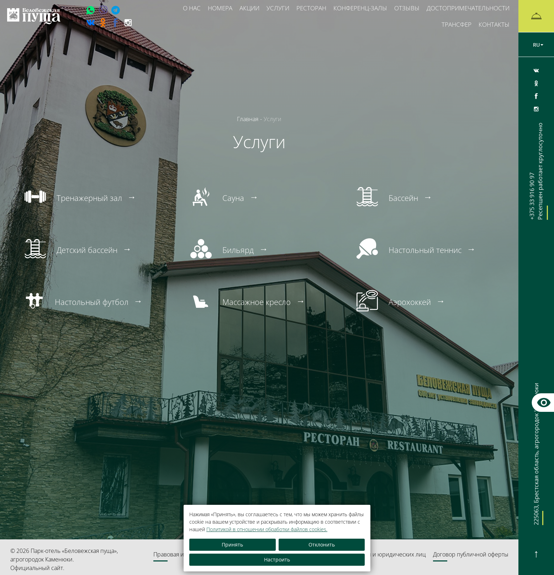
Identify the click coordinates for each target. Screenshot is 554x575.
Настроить (277, 559)
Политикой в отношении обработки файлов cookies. (266, 529)
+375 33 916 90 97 (536, 171)
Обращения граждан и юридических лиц (370, 554)
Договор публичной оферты (470, 554)
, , (536, 460)
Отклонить (321, 544)
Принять (232, 544)
